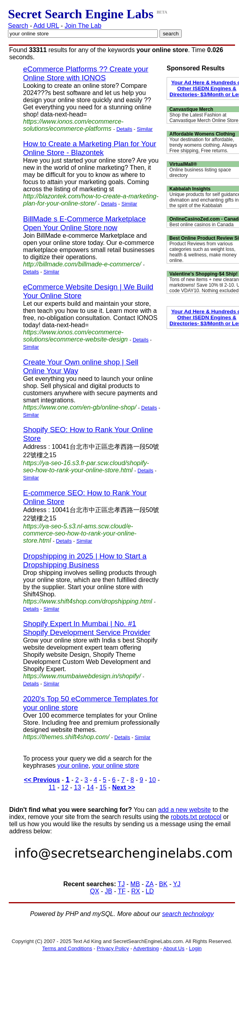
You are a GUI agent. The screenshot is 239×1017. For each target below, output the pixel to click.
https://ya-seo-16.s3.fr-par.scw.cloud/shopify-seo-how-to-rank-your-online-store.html (86, 467)
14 (90, 787)
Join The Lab (83, 25)
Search (18, 25)
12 (64, 787)
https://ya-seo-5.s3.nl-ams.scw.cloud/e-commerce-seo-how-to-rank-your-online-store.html (79, 533)
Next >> (123, 787)
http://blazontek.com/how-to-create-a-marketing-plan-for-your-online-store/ (91, 200)
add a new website (184, 809)
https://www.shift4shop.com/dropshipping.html (87, 601)
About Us (173, 948)
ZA (150, 884)
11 (52, 787)
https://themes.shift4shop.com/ (66, 737)
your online (72, 765)
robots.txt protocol (196, 816)
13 (77, 787)
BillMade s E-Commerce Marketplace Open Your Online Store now (84, 223)
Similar (145, 129)
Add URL (46, 25)
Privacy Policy (113, 948)
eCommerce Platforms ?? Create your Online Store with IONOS (85, 73)
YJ (177, 884)
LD (150, 891)
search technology (188, 913)
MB (135, 884)
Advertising (146, 948)
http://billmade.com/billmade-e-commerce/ (82, 264)
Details (124, 129)
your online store (115, 765)
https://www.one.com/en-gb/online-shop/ (79, 407)
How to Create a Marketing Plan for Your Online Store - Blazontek (89, 148)
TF (122, 891)
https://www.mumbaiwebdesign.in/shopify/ (82, 676)
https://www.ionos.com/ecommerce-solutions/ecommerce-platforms (73, 125)
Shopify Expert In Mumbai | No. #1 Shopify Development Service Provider (86, 628)
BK (163, 884)
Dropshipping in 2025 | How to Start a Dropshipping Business (85, 560)
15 (103, 787)
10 (152, 779)
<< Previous (42, 779)
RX (135, 891)
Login (195, 948)
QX (94, 891)
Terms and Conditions (67, 948)
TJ (121, 884)
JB (109, 891)
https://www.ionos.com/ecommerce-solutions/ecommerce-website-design (75, 336)
